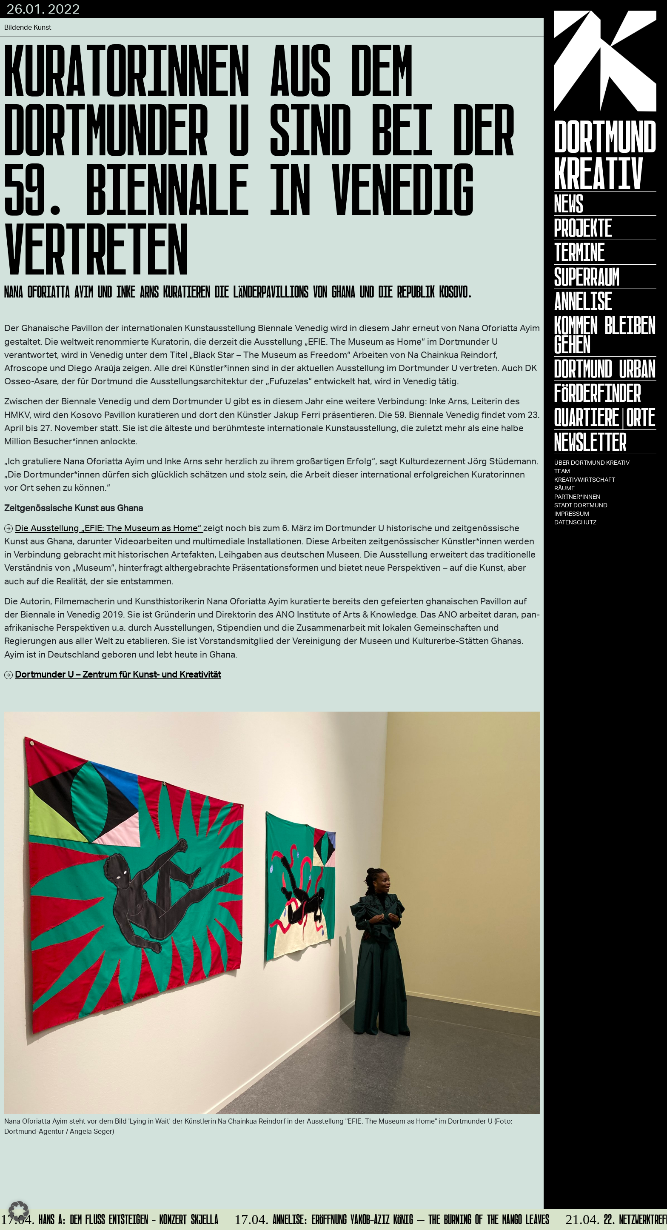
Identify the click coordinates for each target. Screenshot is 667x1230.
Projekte (583, 228)
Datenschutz (575, 522)
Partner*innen (577, 496)
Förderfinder (597, 393)
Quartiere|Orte (605, 417)
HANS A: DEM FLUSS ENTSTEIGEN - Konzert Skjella (110, 1218)
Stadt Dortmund (580, 505)
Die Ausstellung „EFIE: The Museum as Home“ (109, 527)
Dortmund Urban (605, 368)
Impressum (571, 513)
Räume (564, 488)
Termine (579, 252)
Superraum (586, 277)
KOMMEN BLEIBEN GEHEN (605, 334)
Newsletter (590, 442)
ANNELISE (583, 301)
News (568, 203)
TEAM (562, 471)
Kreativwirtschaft (584, 479)
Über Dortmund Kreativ (592, 462)
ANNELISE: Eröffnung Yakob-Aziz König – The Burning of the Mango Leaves (390, 1218)
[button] (18, 1211)
